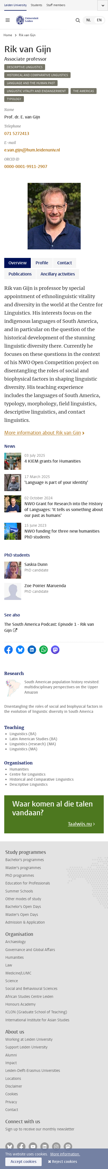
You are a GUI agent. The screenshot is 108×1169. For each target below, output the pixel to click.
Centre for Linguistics (27, 774)
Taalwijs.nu (80, 824)
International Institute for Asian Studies (37, 1020)
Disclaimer (13, 1086)
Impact (11, 1062)
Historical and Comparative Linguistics (42, 779)
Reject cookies (64, 1161)
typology (14, 99)
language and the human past (31, 83)
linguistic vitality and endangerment (36, 91)
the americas (83, 91)
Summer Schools (19, 891)
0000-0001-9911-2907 (25, 166)
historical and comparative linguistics (37, 75)
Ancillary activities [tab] (58, 274)
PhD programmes (19, 875)
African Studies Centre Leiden (29, 996)
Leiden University (15, 5)
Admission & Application (25, 922)
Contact (11, 1109)
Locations (13, 1078)
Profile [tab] (42, 263)
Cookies (11, 1094)
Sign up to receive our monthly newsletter (39, 1129)
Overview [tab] (17, 263)
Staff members (55, 5)
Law (8, 965)
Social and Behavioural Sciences (31, 988)
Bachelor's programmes (24, 859)
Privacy (11, 1102)
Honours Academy (20, 1004)
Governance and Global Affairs (30, 949)
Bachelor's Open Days (23, 906)
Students (36, 5)
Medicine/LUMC (18, 973)
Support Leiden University (26, 1047)
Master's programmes (23, 867)
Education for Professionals (27, 883)
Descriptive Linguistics (28, 784)
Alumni (11, 1055)
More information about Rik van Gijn (42, 433)
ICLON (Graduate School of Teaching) (36, 1012)
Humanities (19, 769)
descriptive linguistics (24, 67)
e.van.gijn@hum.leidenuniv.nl (32, 150)
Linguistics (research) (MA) (33, 744)
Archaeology (15, 941)
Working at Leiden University (29, 1039)
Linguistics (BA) (23, 733)
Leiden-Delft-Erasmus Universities (32, 1070)
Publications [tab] (20, 274)
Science (11, 980)
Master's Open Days (21, 914)
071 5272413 (16, 133)
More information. (65, 1154)
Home (7, 35)
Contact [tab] (64, 263)
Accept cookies (23, 1161)
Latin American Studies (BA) (33, 739)
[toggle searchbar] (78, 20)
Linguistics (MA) (23, 749)
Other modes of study (23, 899)
